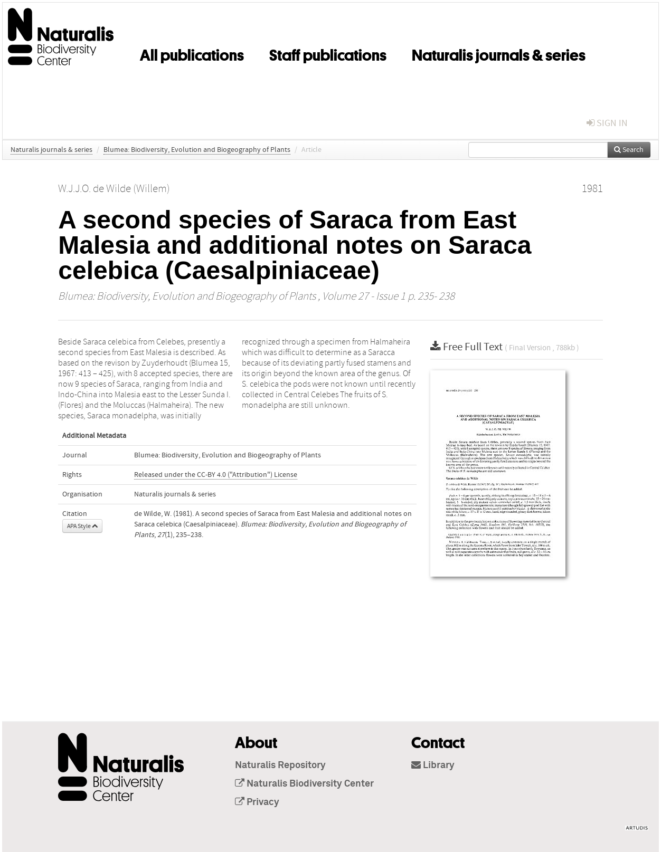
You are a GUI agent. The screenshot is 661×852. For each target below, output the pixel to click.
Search (629, 150)
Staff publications (327, 53)
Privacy (257, 802)
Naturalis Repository (280, 765)
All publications (192, 53)
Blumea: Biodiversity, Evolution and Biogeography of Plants (196, 150)
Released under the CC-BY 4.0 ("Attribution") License (215, 475)
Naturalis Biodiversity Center (304, 784)
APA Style (82, 526)
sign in (607, 123)
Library (433, 765)
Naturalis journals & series (499, 53)
